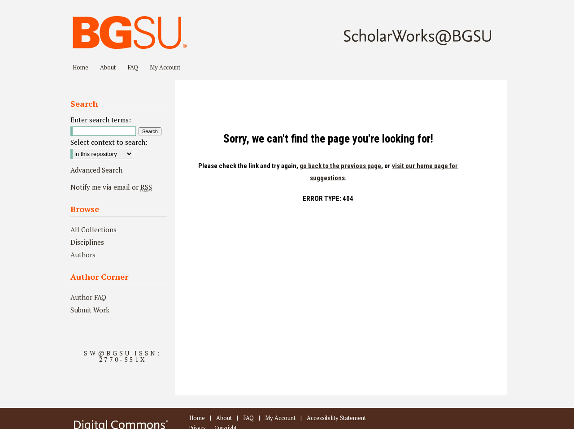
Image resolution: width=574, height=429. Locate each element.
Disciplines (87, 242)
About (224, 418)
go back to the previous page (340, 166)
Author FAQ (88, 297)
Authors (83, 254)
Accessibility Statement (336, 418)
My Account (280, 418)
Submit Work (89, 309)
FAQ (248, 418)
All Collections (93, 229)
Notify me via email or (111, 186)
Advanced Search (96, 169)
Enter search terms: (100, 119)
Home (197, 418)
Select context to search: (109, 142)
